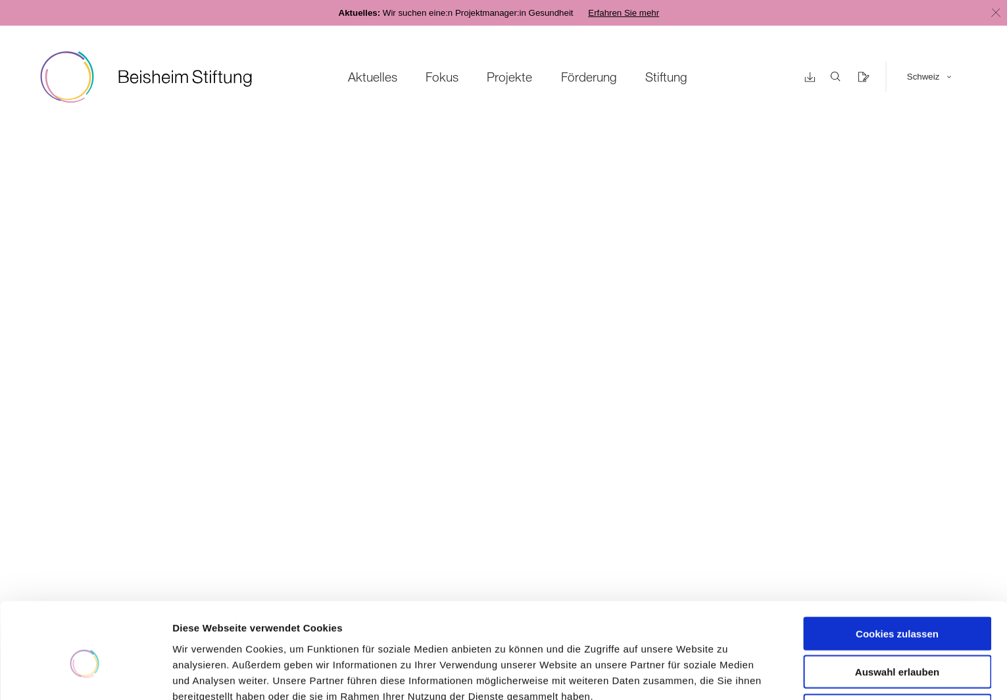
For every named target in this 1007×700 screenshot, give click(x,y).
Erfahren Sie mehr (623, 13)
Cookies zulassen (897, 568)
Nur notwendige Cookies (897, 645)
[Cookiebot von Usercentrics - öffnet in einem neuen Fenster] (85, 674)
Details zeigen (699, 674)
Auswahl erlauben (897, 607)
